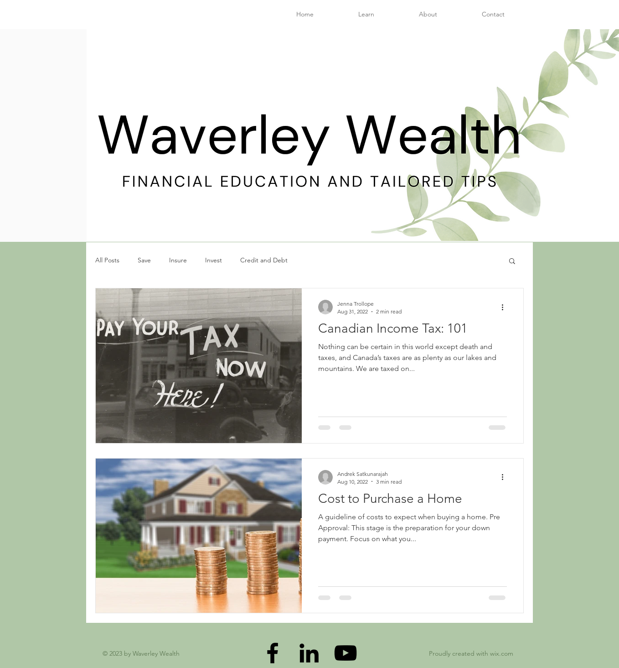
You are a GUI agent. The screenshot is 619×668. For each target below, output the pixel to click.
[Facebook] (272, 653)
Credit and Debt (264, 260)
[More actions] (505, 307)
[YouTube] (345, 653)
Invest (213, 260)
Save (144, 260)
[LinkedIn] (309, 653)
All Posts (107, 260)
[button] (512, 261)
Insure (178, 260)
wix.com (501, 653)
